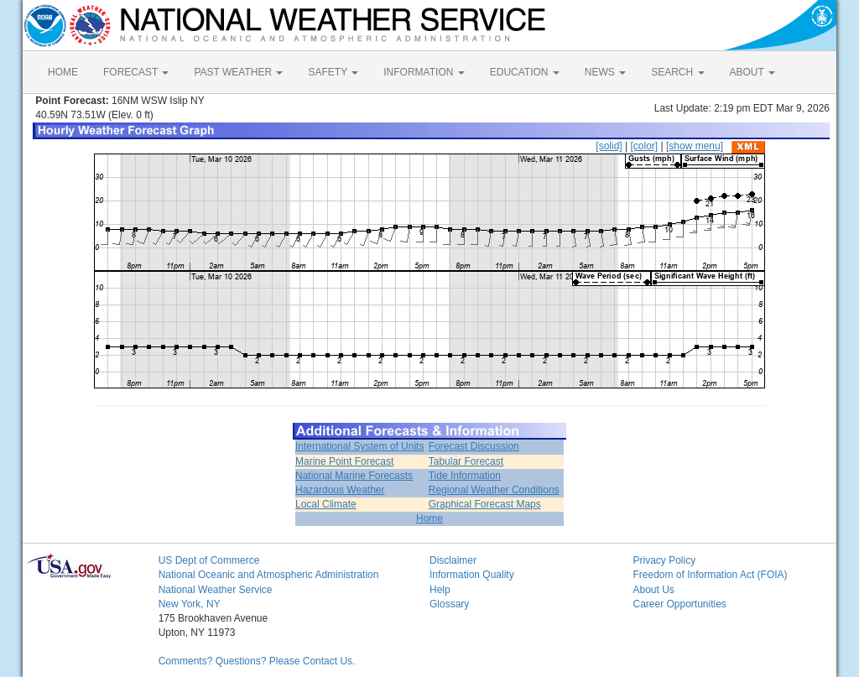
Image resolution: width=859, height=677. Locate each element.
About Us (653, 590)
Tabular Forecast (466, 461)
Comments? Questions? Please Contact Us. (257, 661)
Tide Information (465, 476)
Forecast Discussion (474, 446)
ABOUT (752, 72)
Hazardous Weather (340, 490)
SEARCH (677, 72)
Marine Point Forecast (344, 461)
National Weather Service (216, 590)
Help (440, 590)
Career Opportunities (679, 604)
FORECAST (136, 72)
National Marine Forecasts (354, 476)
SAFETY (333, 72)
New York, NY (190, 604)
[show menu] (694, 146)
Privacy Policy (664, 560)
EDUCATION (525, 72)
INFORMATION (423, 72)
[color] (644, 146)
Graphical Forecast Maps (485, 504)
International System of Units (359, 446)
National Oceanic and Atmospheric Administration (269, 575)
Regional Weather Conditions (494, 490)
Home (429, 518)
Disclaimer (453, 560)
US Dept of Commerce (209, 560)
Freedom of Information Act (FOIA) (710, 575)
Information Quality (472, 575)
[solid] (609, 146)
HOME (63, 72)
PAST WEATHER (238, 72)
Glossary (449, 604)
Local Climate (326, 504)
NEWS (605, 72)
